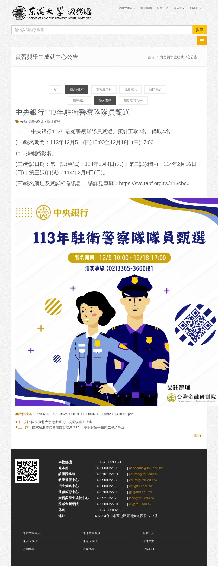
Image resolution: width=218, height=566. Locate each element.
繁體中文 (162, 7)
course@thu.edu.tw (143, 474)
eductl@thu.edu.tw (143, 480)
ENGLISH (149, 548)
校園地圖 (29, 548)
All (55, 89)
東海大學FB (30, 541)
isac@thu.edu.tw (141, 498)
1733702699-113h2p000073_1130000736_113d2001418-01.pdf (84, 414)
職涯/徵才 (77, 89)
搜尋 (199, 30)
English (196, 7)
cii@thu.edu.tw (140, 504)
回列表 (198, 435)
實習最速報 (104, 89)
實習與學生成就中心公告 (178, 57)
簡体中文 (179, 7)
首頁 (151, 57)
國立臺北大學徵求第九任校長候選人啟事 (61, 422)
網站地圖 (146, 7)
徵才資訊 (105, 100)
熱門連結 (155, 89)
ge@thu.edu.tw (140, 492)
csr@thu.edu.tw (141, 486)
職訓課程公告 (133, 100)
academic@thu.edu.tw (146, 468)
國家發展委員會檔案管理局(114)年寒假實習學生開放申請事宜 (78, 427)
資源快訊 (130, 89)
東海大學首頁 (127, 7)
